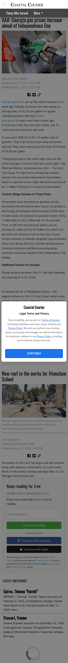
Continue (34, 353)
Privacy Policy (15, 328)
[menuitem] (39, 13)
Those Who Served (17, 13)
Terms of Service (51, 320)
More (39, 13)
